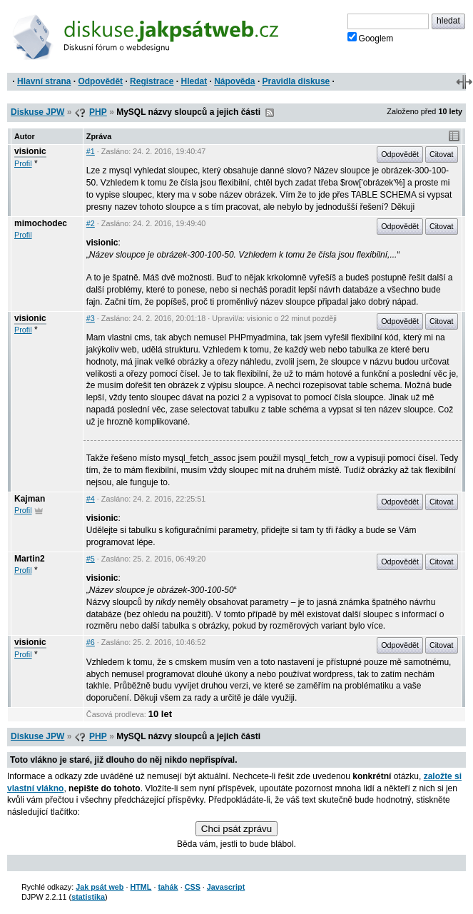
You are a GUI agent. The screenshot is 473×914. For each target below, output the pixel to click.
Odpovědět (100, 81)
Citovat (441, 154)
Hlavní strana (44, 81)
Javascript (226, 887)
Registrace (151, 81)
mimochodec (40, 223)
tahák (168, 887)
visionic (30, 151)
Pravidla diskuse (296, 81)
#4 (90, 498)
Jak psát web (99, 887)
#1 (90, 151)
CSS (192, 887)
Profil (23, 163)
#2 (90, 223)
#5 (90, 558)
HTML (140, 887)
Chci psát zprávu (236, 828)
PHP (98, 112)
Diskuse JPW (37, 112)
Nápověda (234, 81)
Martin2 (29, 559)
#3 (90, 318)
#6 (90, 642)
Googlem (370, 38)
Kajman (29, 499)
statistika (88, 897)
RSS (269, 112)
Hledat (193, 81)
